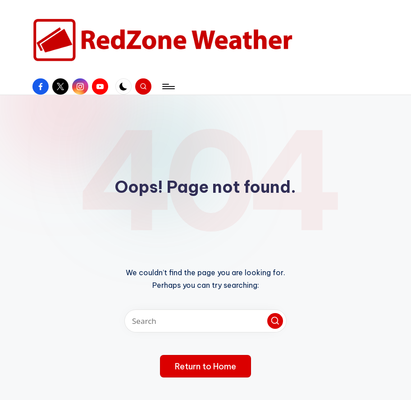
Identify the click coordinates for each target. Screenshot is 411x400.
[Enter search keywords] (205, 320)
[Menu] (168, 86)
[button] (275, 321)
